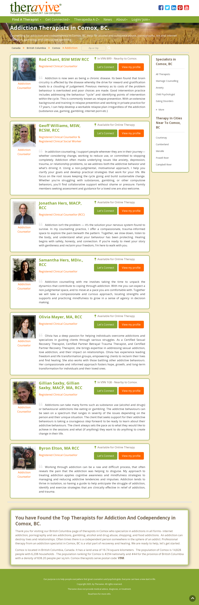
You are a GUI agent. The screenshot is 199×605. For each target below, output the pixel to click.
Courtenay (161, 137)
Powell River (162, 157)
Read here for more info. (99, 594)
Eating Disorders (164, 101)
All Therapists (163, 74)
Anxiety (160, 87)
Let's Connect (105, 67)
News (108, 19)
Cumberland (162, 144)
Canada (16, 48)
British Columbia (36, 48)
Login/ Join (141, 19)
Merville (160, 151)
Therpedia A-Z (86, 19)
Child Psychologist (165, 94)
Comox (56, 48)
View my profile (131, 67)
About (121, 19)
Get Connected (57, 19)
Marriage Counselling (167, 80)
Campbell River (164, 164)
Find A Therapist (26, 19)
